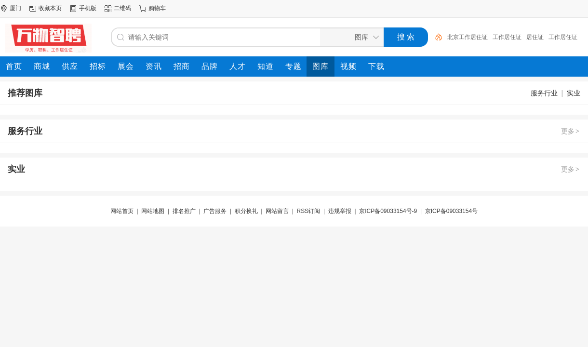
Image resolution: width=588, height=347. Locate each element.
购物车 (157, 8)
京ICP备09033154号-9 (388, 211)
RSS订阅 (309, 211)
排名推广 (184, 211)
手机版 (87, 8)
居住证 (535, 37)
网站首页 (122, 211)
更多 (570, 131)
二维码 (122, 8)
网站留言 (277, 211)
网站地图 (152, 211)
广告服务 (215, 211)
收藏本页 (50, 8)
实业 (573, 93)
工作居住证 (507, 37)
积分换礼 (246, 211)
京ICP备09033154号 (451, 211)
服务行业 (544, 93)
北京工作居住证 (467, 37)
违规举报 (339, 211)
